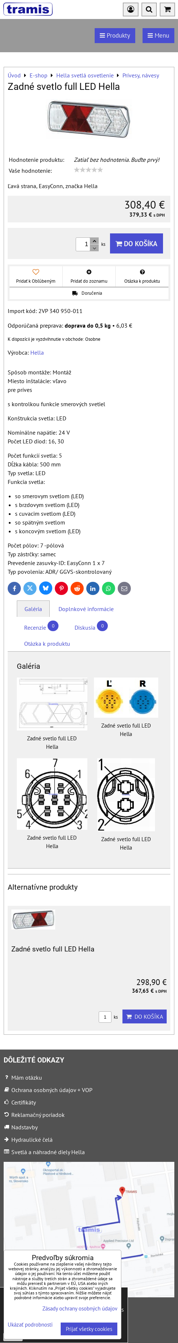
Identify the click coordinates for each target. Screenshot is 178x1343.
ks (108, 1017)
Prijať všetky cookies (89, 1328)
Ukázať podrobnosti (30, 1325)
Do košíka (136, 243)
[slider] (88, 170)
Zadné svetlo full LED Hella (52, 949)
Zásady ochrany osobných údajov (79, 1308)
